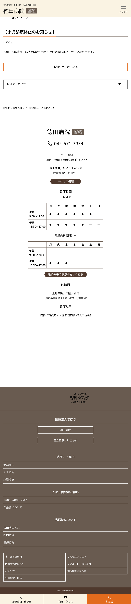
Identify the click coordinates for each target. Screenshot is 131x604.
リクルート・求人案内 (79, 563)
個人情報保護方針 (76, 570)
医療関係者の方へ (14, 563)
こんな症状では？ (76, 556)
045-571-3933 (65, 143)
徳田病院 (65, 430)
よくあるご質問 (13, 556)
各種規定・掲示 (13, 578)
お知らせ (10, 570)
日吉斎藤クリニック (65, 440)
